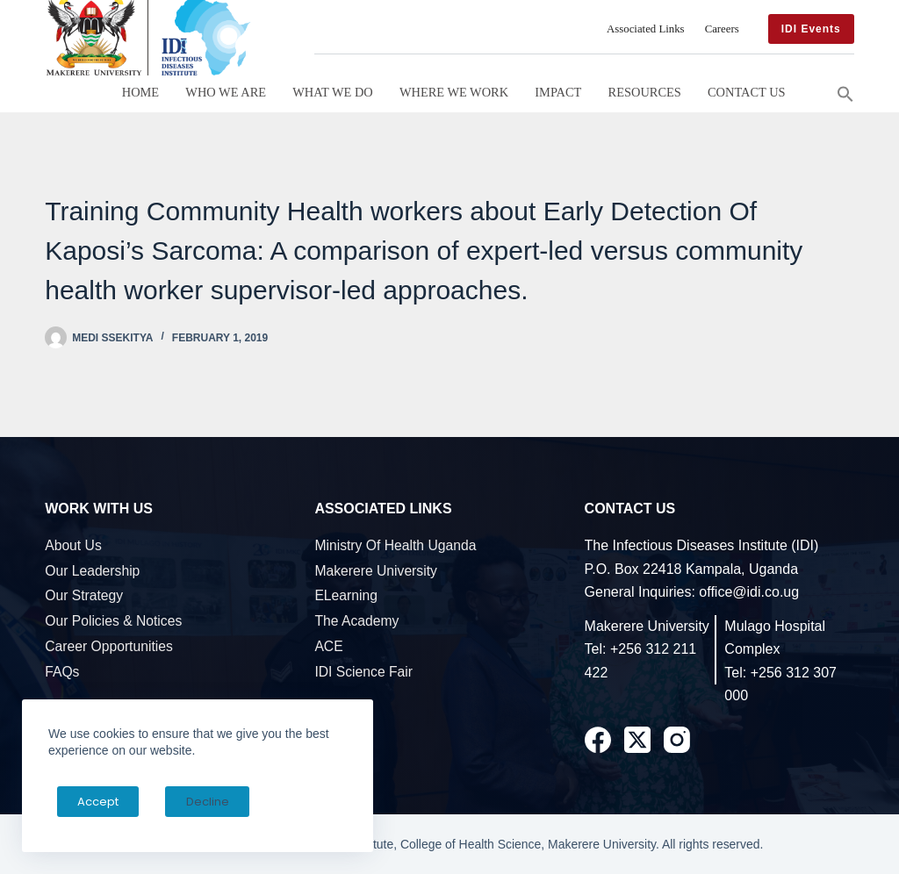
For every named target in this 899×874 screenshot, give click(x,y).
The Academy (356, 620)
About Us (73, 545)
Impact (558, 92)
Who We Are (225, 92)
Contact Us (747, 92)
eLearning (346, 595)
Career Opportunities (109, 646)
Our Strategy (84, 595)
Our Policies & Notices (113, 620)
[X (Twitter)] (637, 740)
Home (140, 92)
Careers (722, 29)
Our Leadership (92, 570)
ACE (328, 646)
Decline (185, 801)
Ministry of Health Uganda (395, 545)
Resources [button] (644, 92)
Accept (90, 801)
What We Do (332, 92)
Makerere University (375, 570)
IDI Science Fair (363, 671)
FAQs (62, 671)
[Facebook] (598, 740)
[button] (845, 92)
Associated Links (646, 29)
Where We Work (453, 92)
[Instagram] (677, 740)
